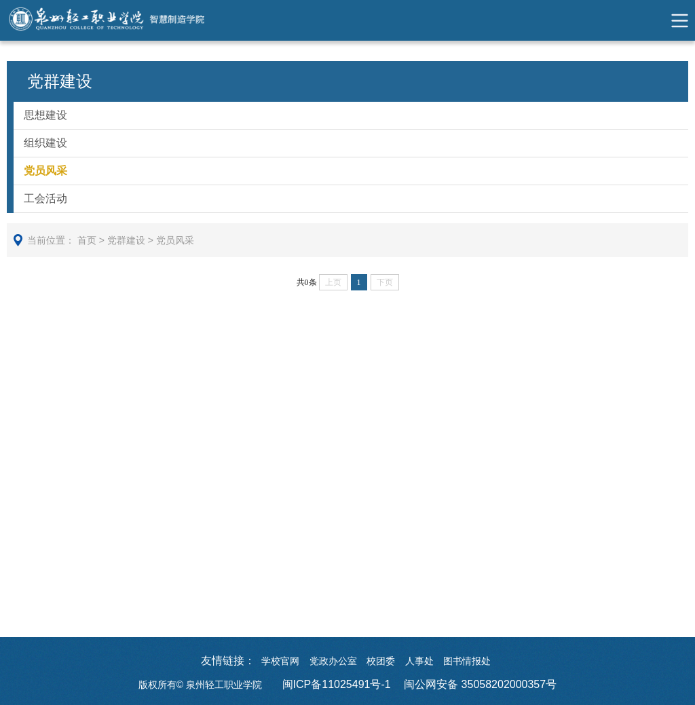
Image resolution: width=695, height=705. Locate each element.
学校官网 (280, 660)
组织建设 (45, 143)
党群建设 (126, 240)
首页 (86, 240)
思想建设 (45, 115)
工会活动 (45, 198)
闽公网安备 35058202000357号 (480, 684)
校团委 (381, 660)
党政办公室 (333, 660)
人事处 (419, 660)
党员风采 (45, 170)
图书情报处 (467, 660)
